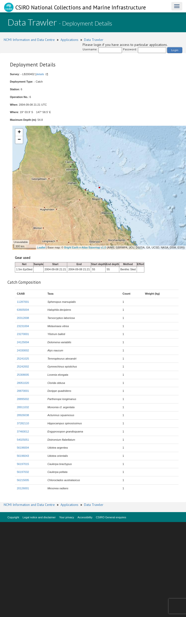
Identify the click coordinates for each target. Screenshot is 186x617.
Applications (69, 39)
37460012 (23, 431)
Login (174, 50)
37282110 (23, 423)
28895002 (23, 399)
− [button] (19, 140)
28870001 (23, 390)
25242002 (23, 366)
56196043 (23, 455)
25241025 (23, 358)
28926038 (23, 415)
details (40, 74)
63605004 (23, 309)
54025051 (23, 439)
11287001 (23, 301)
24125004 (23, 342)
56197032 (23, 471)
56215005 (23, 480)
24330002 (23, 350)
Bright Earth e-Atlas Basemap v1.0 (85, 247)
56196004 (23, 447)
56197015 (23, 464)
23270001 (23, 334)
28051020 (23, 382)
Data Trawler (93, 39)
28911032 (23, 407)
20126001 (23, 488)
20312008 (23, 317)
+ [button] (19, 132)
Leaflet (41, 247)
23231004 (23, 326)
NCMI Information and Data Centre (29, 39)
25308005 (23, 374)
